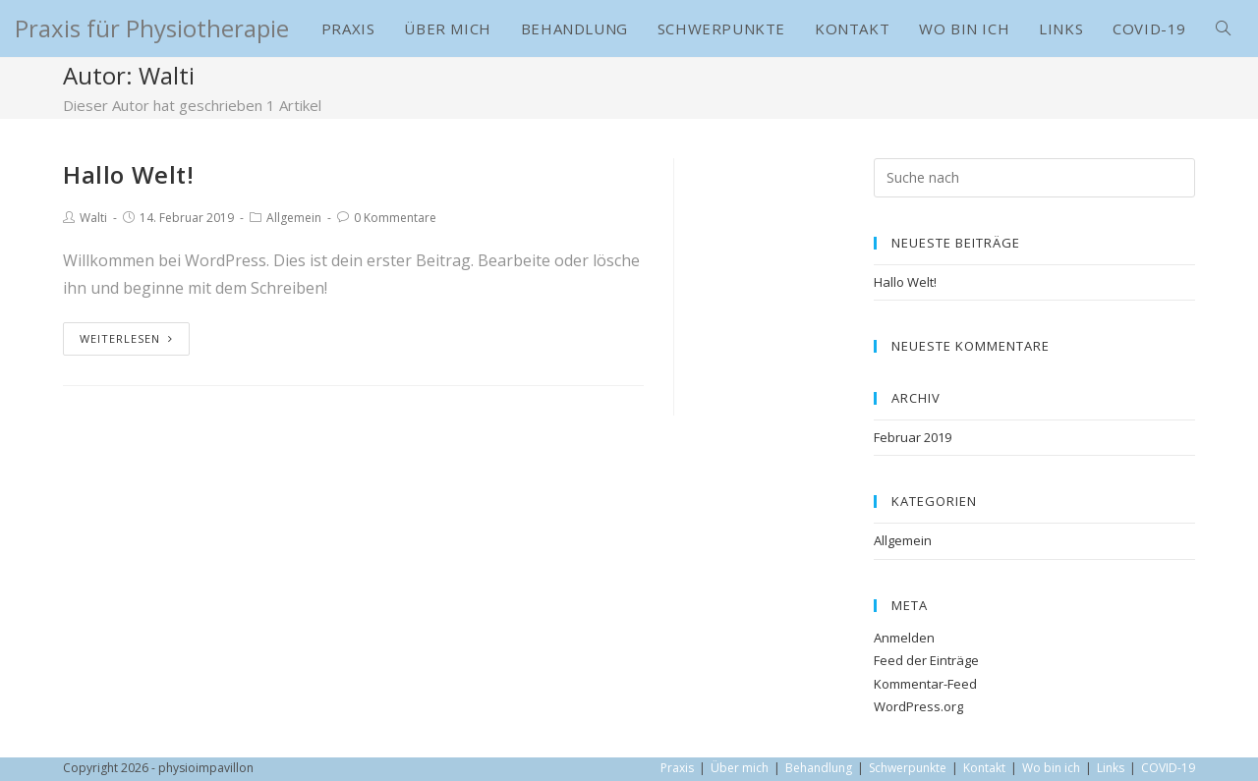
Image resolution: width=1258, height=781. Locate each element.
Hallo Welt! (129, 174)
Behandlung (818, 767)
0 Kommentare (395, 217)
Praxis (677, 767)
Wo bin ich (1051, 767)
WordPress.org (918, 706)
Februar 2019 (912, 437)
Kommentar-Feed (925, 684)
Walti (93, 217)
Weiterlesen (126, 338)
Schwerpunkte (907, 767)
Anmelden (904, 637)
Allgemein (293, 217)
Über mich (740, 767)
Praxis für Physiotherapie (152, 28)
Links (1110, 767)
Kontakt (984, 767)
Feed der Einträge (926, 660)
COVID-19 (1168, 767)
